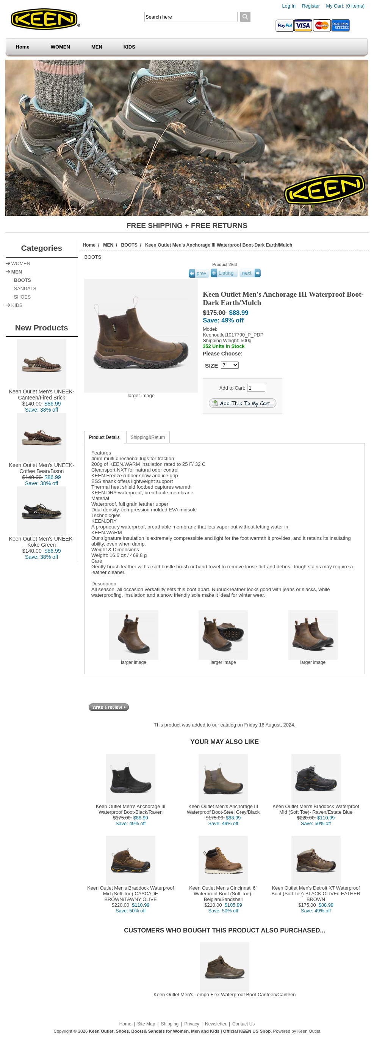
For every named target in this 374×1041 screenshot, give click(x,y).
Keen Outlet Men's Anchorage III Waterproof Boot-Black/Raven (131, 809)
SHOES (21, 297)
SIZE (211, 365)
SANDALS (23, 288)
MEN (96, 47)
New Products (41, 327)
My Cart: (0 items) (345, 6)
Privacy (191, 1024)
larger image (133, 660)
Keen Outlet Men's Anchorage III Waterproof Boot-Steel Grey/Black (223, 809)
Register (311, 6)
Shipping (170, 1024)
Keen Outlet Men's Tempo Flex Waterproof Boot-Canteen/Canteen (224, 994)
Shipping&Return (148, 437)
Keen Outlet (309, 1031)
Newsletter (216, 1024)
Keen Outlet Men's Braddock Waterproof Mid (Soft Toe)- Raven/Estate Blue (315, 809)
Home (23, 47)
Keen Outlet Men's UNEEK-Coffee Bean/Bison (41, 465)
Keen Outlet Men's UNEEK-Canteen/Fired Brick (41, 392)
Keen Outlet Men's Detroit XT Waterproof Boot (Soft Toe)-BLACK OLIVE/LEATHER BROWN (315, 893)
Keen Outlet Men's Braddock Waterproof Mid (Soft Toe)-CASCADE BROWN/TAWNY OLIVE (130, 893)
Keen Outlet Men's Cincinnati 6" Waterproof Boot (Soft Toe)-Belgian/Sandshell (223, 893)
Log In (289, 6)
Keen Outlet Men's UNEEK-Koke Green (41, 539)
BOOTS (129, 245)
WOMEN (60, 47)
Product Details (104, 437)
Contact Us (243, 1024)
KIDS (129, 47)
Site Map (146, 1024)
